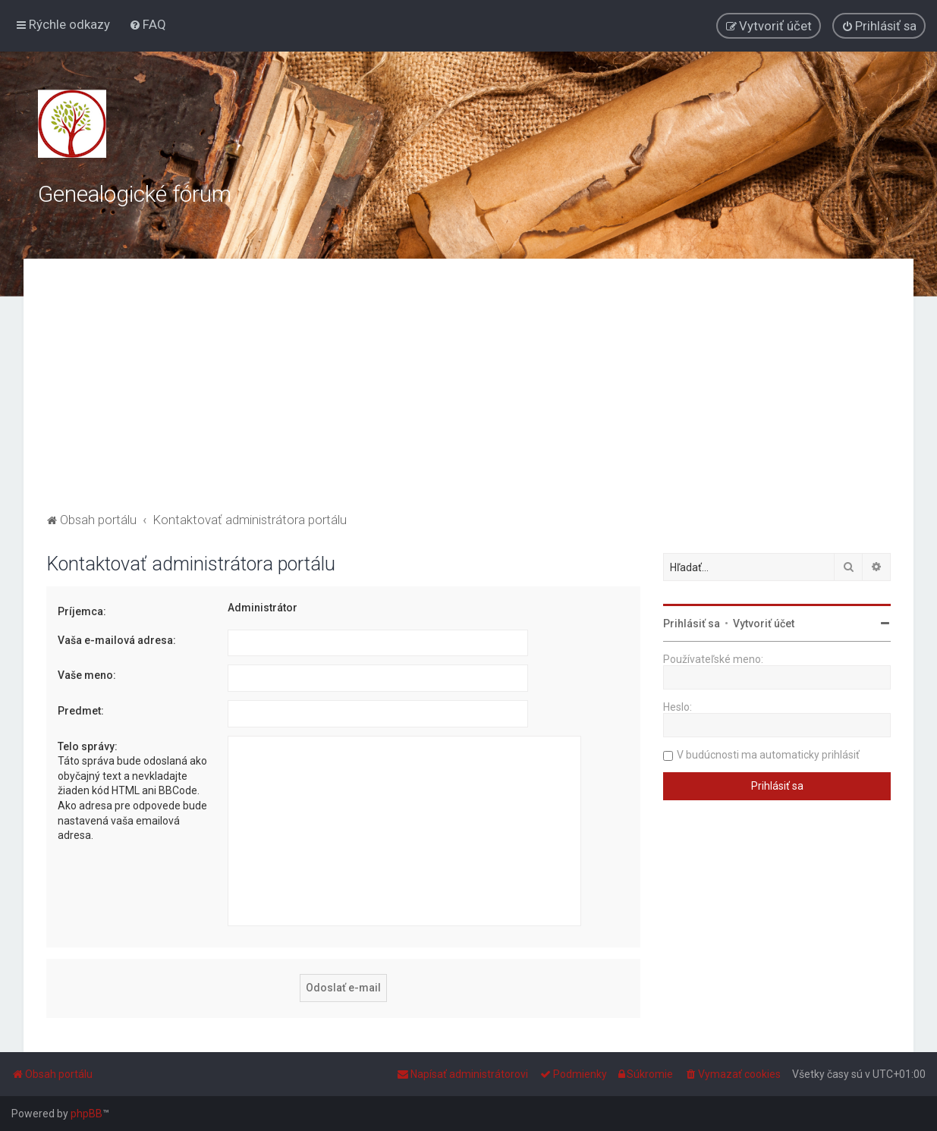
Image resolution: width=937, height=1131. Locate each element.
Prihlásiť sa (691, 623)
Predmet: (81, 711)
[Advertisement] (468, 395)
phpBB (86, 1113)
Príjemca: (82, 611)
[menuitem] (147, 24)
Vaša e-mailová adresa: (117, 640)
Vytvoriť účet (763, 623)
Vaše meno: (87, 675)
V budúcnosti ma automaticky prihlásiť (768, 755)
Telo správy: (88, 746)
